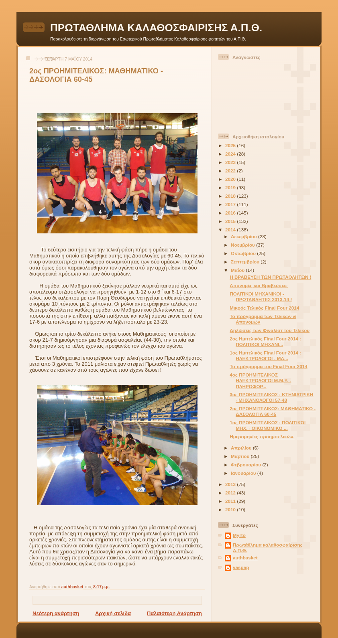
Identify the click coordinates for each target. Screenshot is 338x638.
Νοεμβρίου (243, 244)
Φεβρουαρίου (246, 464)
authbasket (245, 557)
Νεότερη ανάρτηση (56, 613)
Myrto (239, 535)
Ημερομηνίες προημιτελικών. (262, 436)
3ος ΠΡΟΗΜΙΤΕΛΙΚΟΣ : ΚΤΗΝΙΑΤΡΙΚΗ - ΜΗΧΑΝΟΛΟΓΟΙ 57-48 (271, 397)
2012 (231, 492)
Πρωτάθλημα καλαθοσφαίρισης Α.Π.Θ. (268, 547)
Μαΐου (238, 270)
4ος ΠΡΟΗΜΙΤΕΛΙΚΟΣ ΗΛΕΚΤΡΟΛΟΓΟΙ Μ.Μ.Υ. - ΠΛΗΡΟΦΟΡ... (260, 380)
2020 (231, 179)
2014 (231, 229)
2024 (231, 153)
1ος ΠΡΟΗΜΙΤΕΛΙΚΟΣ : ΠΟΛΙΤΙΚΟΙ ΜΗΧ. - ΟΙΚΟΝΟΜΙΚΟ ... (267, 425)
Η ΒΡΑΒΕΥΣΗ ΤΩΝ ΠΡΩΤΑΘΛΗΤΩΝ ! (270, 277)
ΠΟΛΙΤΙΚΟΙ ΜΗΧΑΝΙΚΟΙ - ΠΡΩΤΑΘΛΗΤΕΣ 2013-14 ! (261, 296)
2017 (231, 204)
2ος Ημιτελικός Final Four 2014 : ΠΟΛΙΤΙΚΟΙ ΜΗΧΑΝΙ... (265, 341)
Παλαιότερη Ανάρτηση (174, 613)
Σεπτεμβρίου (246, 261)
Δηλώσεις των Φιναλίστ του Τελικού (269, 330)
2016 (231, 212)
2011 (231, 501)
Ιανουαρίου (244, 473)
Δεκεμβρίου (244, 236)
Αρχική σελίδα (113, 613)
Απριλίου (242, 447)
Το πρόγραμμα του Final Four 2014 (268, 366)
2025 (231, 145)
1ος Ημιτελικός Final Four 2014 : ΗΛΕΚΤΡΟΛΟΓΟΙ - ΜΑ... (265, 355)
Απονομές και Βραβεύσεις (259, 285)
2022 (231, 170)
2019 (231, 187)
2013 (231, 484)
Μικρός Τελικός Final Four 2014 (264, 307)
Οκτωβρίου (244, 253)
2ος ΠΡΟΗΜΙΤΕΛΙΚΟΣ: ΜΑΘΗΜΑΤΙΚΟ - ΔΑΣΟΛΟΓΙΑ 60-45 (273, 411)
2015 (231, 221)
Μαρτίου (240, 456)
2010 (231, 509)
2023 (231, 162)
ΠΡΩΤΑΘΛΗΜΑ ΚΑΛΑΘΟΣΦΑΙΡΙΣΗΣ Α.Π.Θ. (156, 28)
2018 (231, 195)
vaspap (241, 567)
